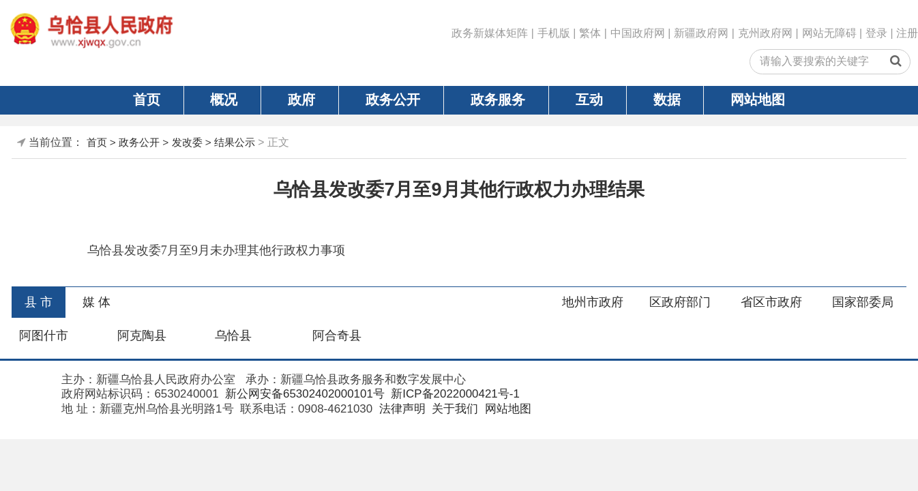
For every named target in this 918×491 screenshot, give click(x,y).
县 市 (39, 302)
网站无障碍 (829, 33)
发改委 (187, 142)
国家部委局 (862, 302)
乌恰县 (233, 335)
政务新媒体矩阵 (489, 33)
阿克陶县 (141, 335)
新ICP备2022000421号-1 (454, 393)
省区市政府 (771, 302)
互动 (589, 99)
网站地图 (757, 99)
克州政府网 (765, 33)
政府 (301, 99)
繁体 (590, 33)
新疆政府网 (701, 33)
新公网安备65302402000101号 (303, 393)
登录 (876, 33)
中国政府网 (637, 33)
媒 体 (96, 302)
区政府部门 (680, 302)
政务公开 (393, 99)
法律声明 (401, 408)
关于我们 (453, 408)
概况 (223, 99)
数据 (667, 99)
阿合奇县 (336, 335)
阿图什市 (43, 335)
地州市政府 (592, 302)
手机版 (553, 33)
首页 (146, 99)
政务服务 (498, 99)
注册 (907, 33)
